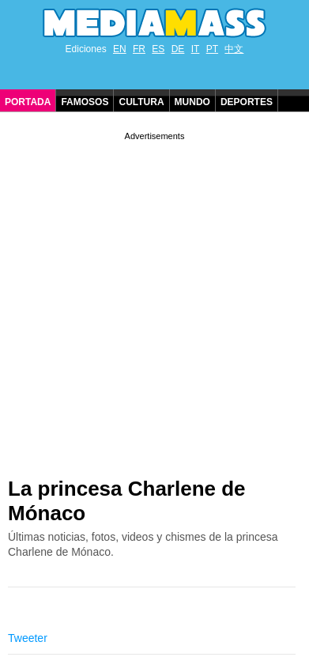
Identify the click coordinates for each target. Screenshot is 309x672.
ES (158, 49)
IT (195, 49)
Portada (28, 102)
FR (139, 49)
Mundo (192, 102)
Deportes (246, 102)
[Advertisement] (154, 298)
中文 (233, 49)
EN (119, 49)
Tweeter (27, 638)
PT (212, 49)
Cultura (141, 102)
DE (178, 49)
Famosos (84, 102)
